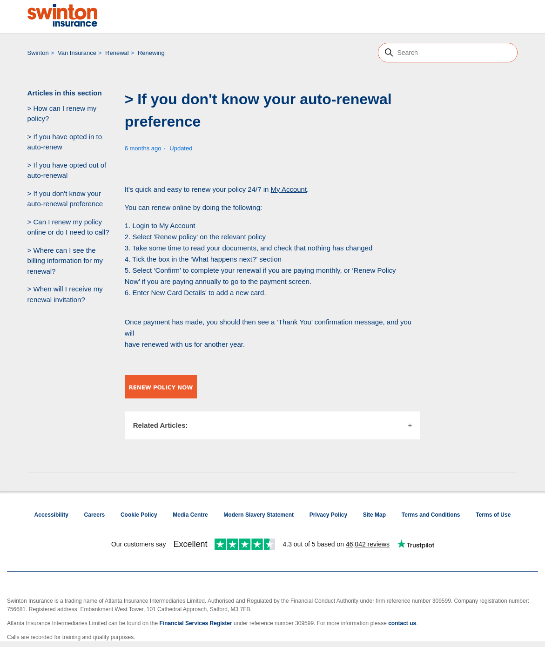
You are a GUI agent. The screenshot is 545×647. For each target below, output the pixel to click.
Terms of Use (493, 515)
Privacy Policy (328, 515)
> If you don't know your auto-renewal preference (65, 198)
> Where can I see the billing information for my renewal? (65, 260)
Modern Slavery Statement (258, 515)
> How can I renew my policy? (62, 113)
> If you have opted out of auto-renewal (67, 170)
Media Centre (190, 515)
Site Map (374, 515)
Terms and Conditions (431, 515)
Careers (94, 515)
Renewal (117, 52)
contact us (402, 623)
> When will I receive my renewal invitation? (65, 294)
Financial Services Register (196, 623)
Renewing (151, 52)
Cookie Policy (139, 515)
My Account (289, 189)
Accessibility (51, 515)
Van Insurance (77, 52)
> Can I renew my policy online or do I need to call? (68, 227)
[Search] (447, 52)
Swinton (38, 52)
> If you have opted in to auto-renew (64, 142)
